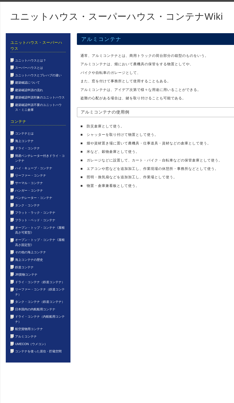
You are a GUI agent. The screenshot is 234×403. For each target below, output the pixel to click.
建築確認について (27, 82)
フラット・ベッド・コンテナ (35, 220)
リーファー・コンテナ (30, 175)
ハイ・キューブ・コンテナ (33, 168)
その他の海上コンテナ (30, 252)
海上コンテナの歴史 (29, 259)
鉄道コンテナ (24, 267)
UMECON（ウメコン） (31, 344)
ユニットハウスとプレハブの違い (38, 75)
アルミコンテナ (26, 336)
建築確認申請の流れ (29, 90)
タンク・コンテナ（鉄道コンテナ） (40, 301)
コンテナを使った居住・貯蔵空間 (38, 351)
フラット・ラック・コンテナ (35, 212)
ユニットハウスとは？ (30, 60)
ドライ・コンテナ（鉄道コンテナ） (40, 282)
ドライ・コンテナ (27, 148)
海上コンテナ (24, 141)
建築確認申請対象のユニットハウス (40, 97)
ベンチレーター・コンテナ (33, 198)
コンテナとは (24, 133)
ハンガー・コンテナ (29, 190)
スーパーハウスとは (29, 67)
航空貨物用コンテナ (29, 329)
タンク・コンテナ (27, 205)
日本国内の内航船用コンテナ (35, 309)
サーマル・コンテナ (29, 183)
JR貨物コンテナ (26, 274)
